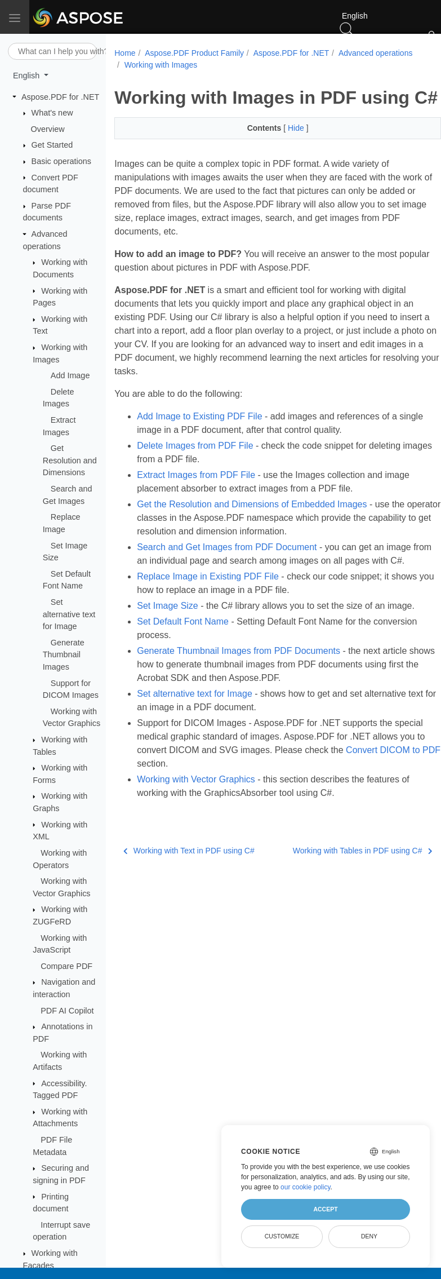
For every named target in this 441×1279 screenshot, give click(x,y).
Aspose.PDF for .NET (60, 96)
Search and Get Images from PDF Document (227, 569)
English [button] (27, 75)
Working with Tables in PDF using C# (339, 886)
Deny (369, 1236)
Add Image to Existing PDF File (199, 438)
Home (124, 52)
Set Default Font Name (183, 657)
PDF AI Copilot (67, 1010)
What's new (52, 112)
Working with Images (244, 64)
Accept (325, 1209)
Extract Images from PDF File (196, 497)
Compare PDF (66, 966)
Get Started (52, 144)
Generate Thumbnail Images (63, 654)
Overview (48, 129)
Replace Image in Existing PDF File (208, 612)
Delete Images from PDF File (195, 467)
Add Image (70, 375)
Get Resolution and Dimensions (70, 460)
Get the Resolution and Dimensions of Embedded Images (252, 526)
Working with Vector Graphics (196, 815)
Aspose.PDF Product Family (194, 52)
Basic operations (61, 161)
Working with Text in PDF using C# (189, 886)
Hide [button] (285, 149)
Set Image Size (167, 641)
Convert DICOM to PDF (184, 799)
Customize (282, 1236)
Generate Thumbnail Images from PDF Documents (238, 686)
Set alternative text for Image (69, 614)
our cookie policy (305, 1187)
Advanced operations (161, 64)
